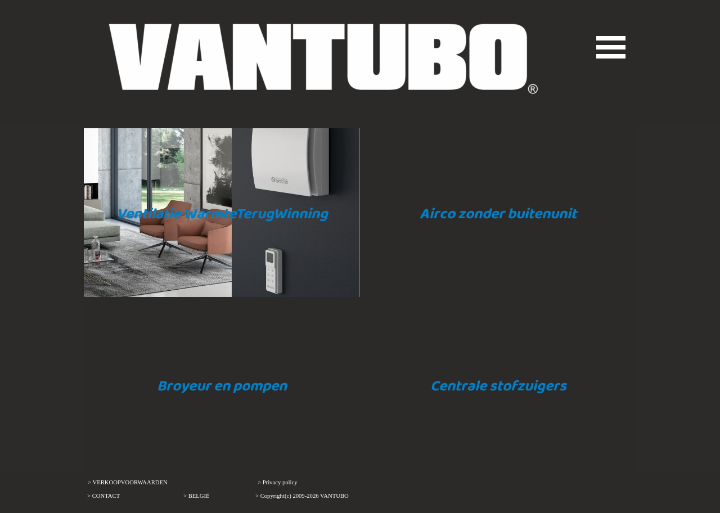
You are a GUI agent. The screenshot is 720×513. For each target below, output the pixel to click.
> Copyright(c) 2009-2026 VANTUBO (302, 496)
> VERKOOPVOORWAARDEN (128, 482)
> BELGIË (196, 496)
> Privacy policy (278, 482)
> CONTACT (103, 496)
